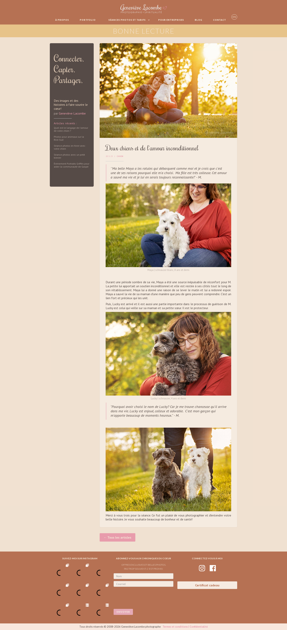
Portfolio (88, 20)
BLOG (198, 20)
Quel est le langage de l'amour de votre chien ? (71, 129)
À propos (62, 20)
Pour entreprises (171, 20)
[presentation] (144, 596)
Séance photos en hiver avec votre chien (69, 147)
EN (234, 16)
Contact (219, 20)
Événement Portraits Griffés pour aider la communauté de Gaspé (71, 165)
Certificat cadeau (207, 585)
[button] (127, 20)
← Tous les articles (117, 537)
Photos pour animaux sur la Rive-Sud (69, 138)
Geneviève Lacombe (72, 113)
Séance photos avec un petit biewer (69, 156)
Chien (120, 156)
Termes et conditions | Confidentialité (185, 626)
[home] (143, 8)
